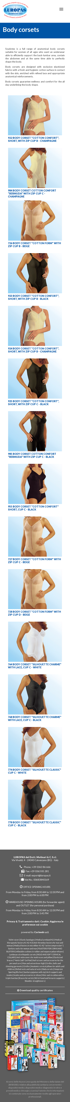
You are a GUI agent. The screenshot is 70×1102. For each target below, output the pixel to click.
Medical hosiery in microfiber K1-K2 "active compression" (38, 946)
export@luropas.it (41, 875)
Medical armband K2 (45, 940)
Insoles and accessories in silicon (27, 975)
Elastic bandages (27, 940)
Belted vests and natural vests (28, 969)
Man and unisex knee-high (33, 963)
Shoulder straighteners (34, 981)
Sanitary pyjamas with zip (34, 972)
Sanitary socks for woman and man (22, 949)
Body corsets (47, 969)
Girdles (26, 966)
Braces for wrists (26, 978)
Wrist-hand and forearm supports (49, 978)
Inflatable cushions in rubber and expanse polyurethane (39, 952)
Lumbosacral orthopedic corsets (22, 955)
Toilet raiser (14, 940)
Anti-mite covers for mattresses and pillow (34, 957)
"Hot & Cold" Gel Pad (22, 960)
